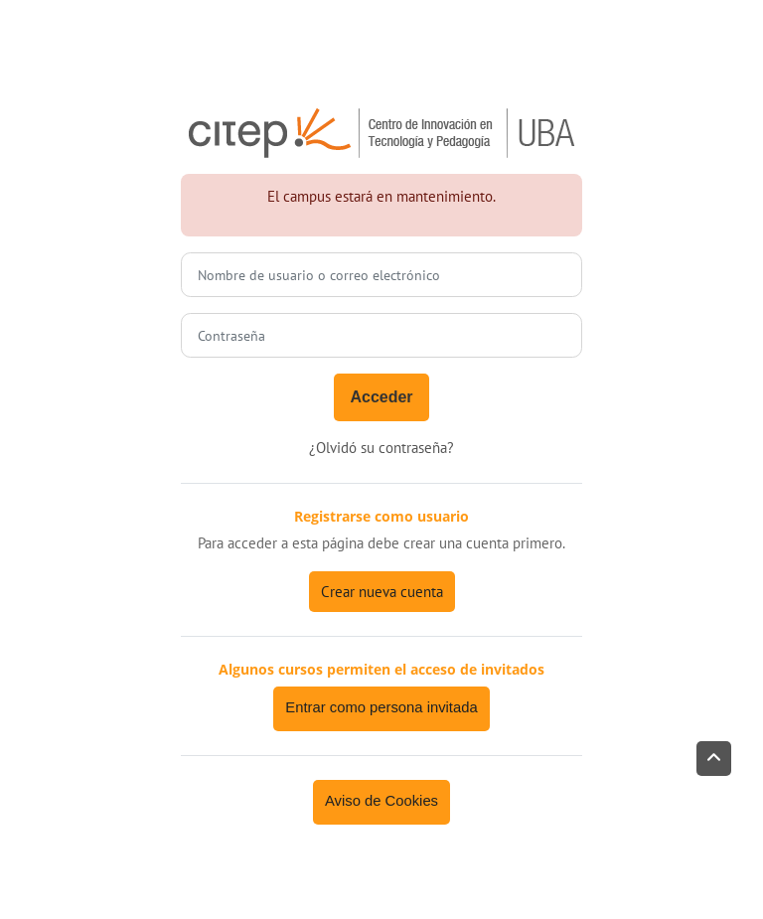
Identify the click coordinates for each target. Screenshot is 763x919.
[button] (713, 758)
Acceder (381, 396)
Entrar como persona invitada (381, 707)
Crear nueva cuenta (382, 591)
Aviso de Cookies (381, 801)
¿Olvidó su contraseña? (381, 447)
